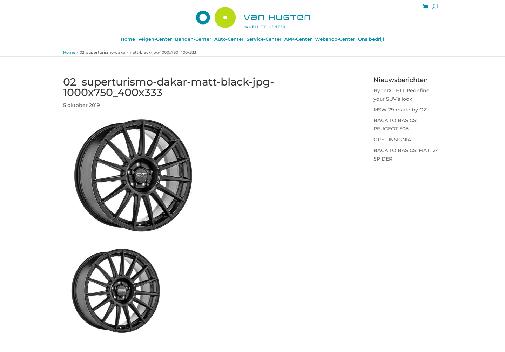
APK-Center (298, 39)
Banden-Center (193, 39)
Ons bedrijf (371, 39)
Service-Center (264, 39)
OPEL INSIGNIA (392, 139)
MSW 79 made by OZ (400, 110)
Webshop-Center (335, 39)
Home (128, 39)
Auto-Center (228, 39)
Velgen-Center (155, 39)
